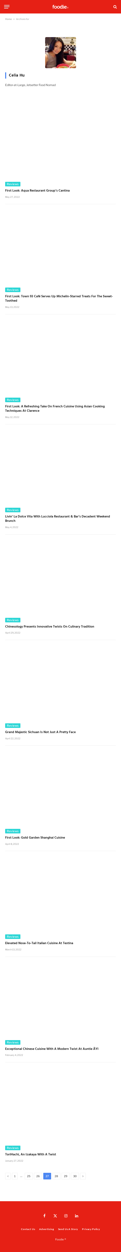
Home (8, 19)
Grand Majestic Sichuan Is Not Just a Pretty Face (40, 732)
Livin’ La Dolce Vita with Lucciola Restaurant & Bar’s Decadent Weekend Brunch (57, 519)
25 (29, 1176)
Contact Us (28, 1229)
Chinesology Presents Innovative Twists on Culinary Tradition (49, 627)
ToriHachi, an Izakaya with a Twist (30, 1154)
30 (75, 1176)
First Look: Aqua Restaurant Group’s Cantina (37, 191)
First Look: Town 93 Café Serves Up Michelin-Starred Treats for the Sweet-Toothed (59, 299)
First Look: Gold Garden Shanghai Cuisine (35, 838)
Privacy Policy (91, 1229)
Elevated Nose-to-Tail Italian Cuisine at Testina (39, 943)
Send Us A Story (68, 1229)
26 (38, 1176)
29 (65, 1176)
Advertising (46, 1229)
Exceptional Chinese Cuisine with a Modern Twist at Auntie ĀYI (52, 1049)
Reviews (13, 184)
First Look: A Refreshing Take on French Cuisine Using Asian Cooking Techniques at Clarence (55, 409)
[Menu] (6, 6)
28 (56, 1176)
